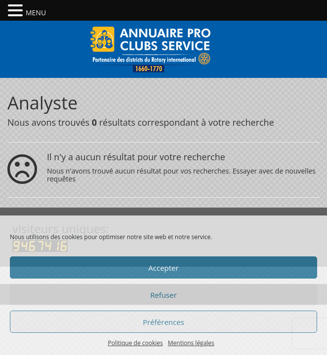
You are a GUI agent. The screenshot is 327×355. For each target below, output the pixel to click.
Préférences (163, 322)
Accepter (163, 268)
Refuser (163, 295)
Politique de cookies (135, 343)
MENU (36, 12)
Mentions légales (191, 343)
